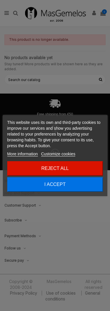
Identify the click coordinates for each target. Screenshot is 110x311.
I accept (55, 184)
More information (22, 154)
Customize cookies (58, 154)
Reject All (55, 168)
